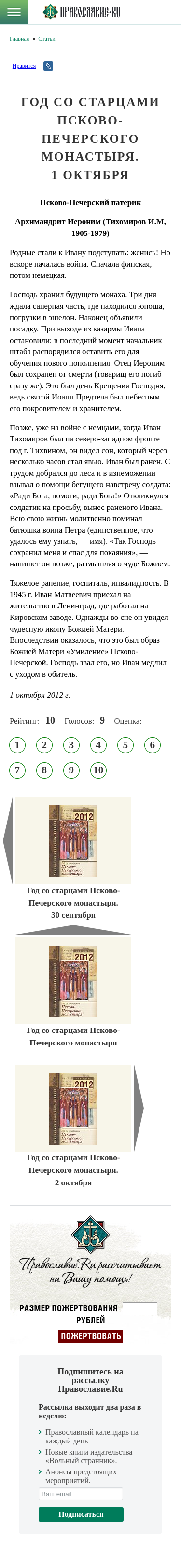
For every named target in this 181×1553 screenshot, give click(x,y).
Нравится (24, 65)
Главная (19, 38)
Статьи (46, 38)
